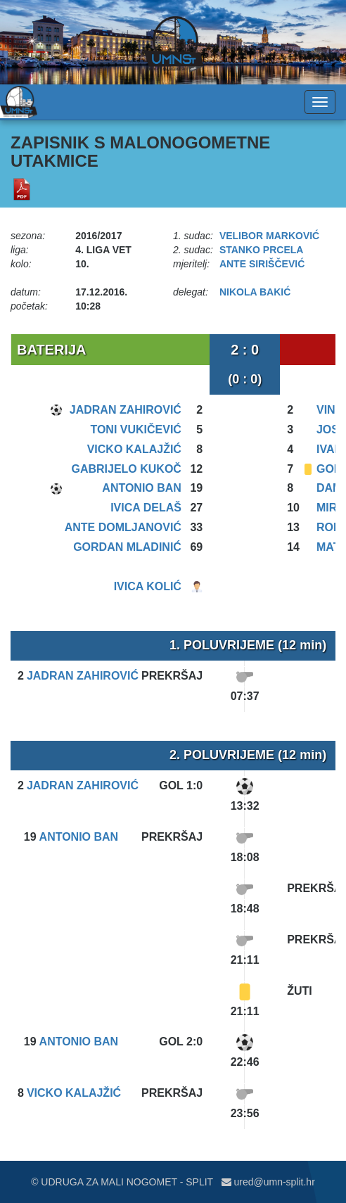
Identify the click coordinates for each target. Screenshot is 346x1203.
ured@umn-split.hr (268, 1182)
